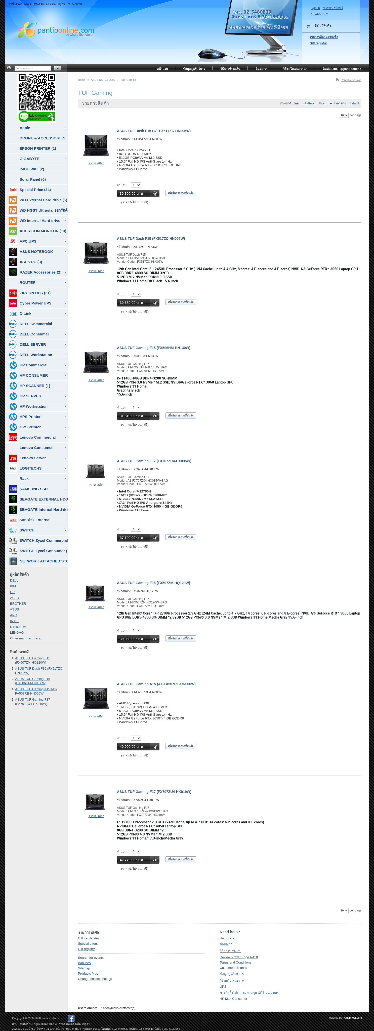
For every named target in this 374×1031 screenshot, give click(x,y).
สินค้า (322, 103)
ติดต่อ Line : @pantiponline (342, 69)
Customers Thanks (233, 968)
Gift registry (86, 949)
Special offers (88, 943)
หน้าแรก (162, 69)
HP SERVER (25, 396)
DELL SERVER (27, 344)
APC (13, 615)
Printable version (351, 80)
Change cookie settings (95, 979)
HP (12, 592)
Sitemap (84, 968)
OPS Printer (25, 427)
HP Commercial (28, 365)
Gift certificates (89, 938)
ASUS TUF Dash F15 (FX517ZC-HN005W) (151, 239)
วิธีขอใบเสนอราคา (233, 980)
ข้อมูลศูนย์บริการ (232, 974)
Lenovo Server (27, 458)
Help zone (227, 938)
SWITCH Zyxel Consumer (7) (38, 551)
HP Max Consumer (233, 999)
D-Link (20, 314)
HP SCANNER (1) (29, 386)
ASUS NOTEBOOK (103, 79)
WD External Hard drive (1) (38, 200)
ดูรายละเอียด (96, 163)
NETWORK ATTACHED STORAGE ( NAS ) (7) (38, 561)
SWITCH (21, 530)
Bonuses (84, 963)
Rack (24, 478)
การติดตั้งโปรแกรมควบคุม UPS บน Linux (249, 993)
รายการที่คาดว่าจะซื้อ (324, 37)
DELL (14, 580)
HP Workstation (28, 406)
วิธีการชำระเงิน (230, 951)
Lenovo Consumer (36, 447)
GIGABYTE (29, 159)
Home (81, 79)
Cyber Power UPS (30, 303)
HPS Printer (24, 417)
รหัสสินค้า (309, 103)
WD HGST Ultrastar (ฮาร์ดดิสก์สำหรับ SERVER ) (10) (38, 210)
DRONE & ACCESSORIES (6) (44, 138)
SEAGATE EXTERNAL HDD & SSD (38, 499)
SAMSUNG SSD (28, 489)
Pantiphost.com (352, 1017)
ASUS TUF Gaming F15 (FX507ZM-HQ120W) (153, 583)
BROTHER (18, 603)
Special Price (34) (30, 190)
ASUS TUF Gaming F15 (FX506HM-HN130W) (153, 348)
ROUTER (27, 282)
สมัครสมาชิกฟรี (332, 8)
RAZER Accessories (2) (35, 272)
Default (354, 103)
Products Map (88, 973)
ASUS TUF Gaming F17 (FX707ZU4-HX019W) (154, 792)
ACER (14, 598)
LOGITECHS (25, 468)
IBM (13, 586)
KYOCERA (18, 627)
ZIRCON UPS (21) (30, 293)
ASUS (14, 609)
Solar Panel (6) (33, 179)
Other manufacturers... (26, 638)
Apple (25, 128)
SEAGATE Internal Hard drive (38, 510)
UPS (223, 986)
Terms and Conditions (236, 962)
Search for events (91, 958)
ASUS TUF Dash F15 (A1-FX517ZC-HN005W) (154, 131)
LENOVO (17, 632)
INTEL (14, 621)
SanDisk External (30, 520)
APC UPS (22, 241)
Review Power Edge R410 (239, 957)
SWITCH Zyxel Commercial (38, 541)
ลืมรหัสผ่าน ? (319, 14)
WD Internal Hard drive (34, 221)
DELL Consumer (29, 334)
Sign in (315, 8)
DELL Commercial (30, 324)
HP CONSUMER (28, 375)
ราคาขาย (340, 103)
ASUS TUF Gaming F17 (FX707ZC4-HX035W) (154, 461)
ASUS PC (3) (25, 262)
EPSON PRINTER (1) (38, 148)
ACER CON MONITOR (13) (37, 231)
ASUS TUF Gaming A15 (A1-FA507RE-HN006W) (156, 684)
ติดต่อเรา (226, 944)
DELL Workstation (30, 355)
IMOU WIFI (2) (32, 169)
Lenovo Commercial (32, 437)
